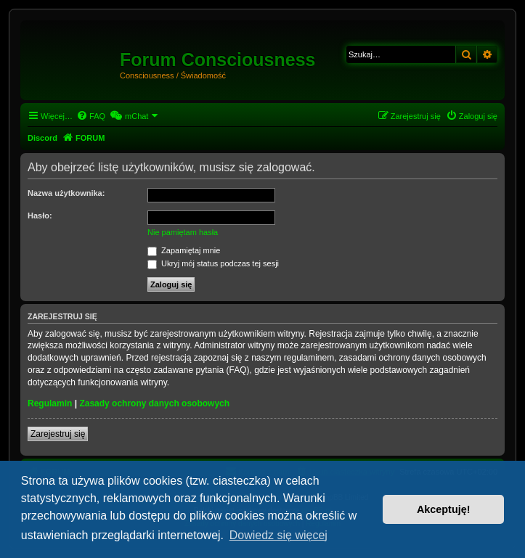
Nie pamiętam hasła (182, 232)
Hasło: (40, 215)
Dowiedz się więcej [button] (278, 535)
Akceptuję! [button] (444, 509)
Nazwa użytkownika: (66, 193)
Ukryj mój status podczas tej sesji (213, 263)
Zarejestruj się (57, 434)
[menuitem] (90, 116)
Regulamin (50, 403)
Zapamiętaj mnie (183, 250)
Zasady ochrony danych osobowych (154, 403)
